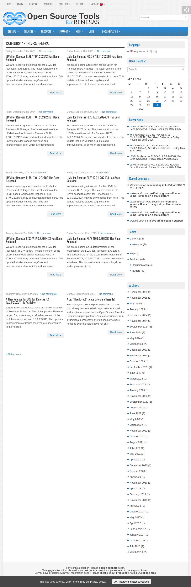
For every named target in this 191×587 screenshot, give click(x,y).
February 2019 (138, 494)
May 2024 (135, 338)
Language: (98, 4)
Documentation (112, 30)
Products (48, 30)
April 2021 (135, 459)
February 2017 (138, 528)
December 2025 (139, 292)
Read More (55, 92)
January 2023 (137, 390)
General (14, 30)
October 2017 (137, 511)
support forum (139, 570)
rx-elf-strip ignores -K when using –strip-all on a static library (155, 194)
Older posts (13, 354)
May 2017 (135, 517)
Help (81, 30)
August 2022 (137, 407)
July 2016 (135, 546)
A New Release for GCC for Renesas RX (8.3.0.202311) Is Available (27, 301)
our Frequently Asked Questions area (133, 572)
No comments (46, 51)
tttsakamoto (136, 185)
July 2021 (135, 448)
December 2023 (139, 349)
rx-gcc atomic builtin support (166, 220)
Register (33, 4)
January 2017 (137, 534)
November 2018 (139, 500)
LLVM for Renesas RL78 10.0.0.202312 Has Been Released (93, 240)
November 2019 (139, 482)
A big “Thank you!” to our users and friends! (91, 299)
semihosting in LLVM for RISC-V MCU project (157, 186)
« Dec (140, 109)
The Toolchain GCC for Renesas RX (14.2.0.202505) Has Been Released (150, 146)
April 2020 (135, 476)
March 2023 (136, 378)
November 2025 (139, 297)
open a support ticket (111, 567)
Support (66, 30)
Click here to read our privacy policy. (86, 581)
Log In (20, 4)
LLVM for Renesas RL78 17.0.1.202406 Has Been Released (33, 179)
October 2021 (137, 436)
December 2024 (139, 315)
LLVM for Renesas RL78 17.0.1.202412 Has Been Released (32, 119)
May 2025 (135, 303)
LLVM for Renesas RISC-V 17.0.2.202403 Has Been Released (34, 240)
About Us (48, 4)
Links (94, 30)
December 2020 (139, 465)
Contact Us (64, 4)
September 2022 (139, 401)
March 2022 (136, 424)
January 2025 (137, 309)
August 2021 (137, 442)
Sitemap (79, 4)
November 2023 (139, 355)
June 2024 (135, 332)
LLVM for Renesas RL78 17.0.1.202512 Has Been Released (32, 58)
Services (31, 30)
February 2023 (138, 384)
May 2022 (135, 419)
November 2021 (139, 430)
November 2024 (139, 320)
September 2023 (139, 367)
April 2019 (135, 488)
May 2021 (135, 453)
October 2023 (137, 361)
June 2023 (135, 372)
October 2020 (137, 471)
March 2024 (136, 344)
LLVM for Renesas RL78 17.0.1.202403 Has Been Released (93, 179)
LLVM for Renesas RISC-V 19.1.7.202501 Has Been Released (94, 58)
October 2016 (137, 540)
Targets (136, 270)
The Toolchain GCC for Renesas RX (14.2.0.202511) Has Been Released (150, 136)
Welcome (137, 244)
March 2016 (136, 552)
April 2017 (135, 523)
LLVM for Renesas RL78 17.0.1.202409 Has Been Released (93, 119)
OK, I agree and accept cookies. (132, 581)
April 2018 (135, 505)
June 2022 (135, 413)
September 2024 (139, 326)
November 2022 (139, 396)
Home (8, 4)
